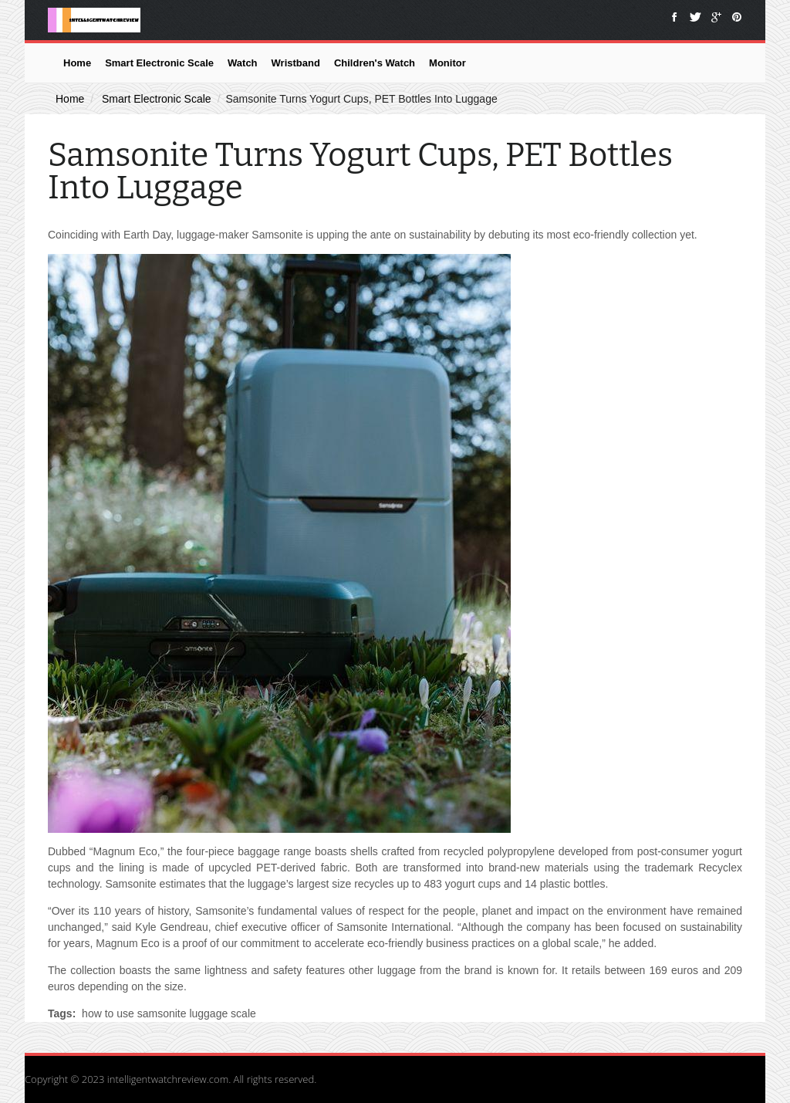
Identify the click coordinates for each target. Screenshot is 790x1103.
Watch (243, 63)
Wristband (296, 63)
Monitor (447, 63)
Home (77, 63)
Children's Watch (374, 63)
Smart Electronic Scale (159, 63)
